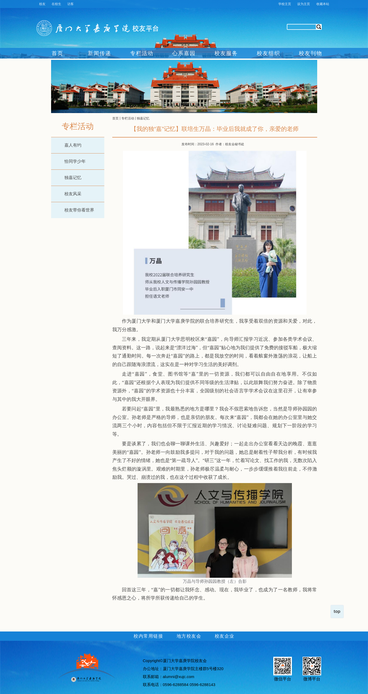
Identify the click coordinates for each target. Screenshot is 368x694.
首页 (57, 53)
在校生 (56, 4)
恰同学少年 (75, 161)
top (337, 611)
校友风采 (72, 194)
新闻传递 (99, 53)
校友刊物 (310, 53)
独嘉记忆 (72, 177)
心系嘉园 (184, 53)
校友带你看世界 (79, 210)
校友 (42, 4)
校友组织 (268, 53)
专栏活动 (142, 53)
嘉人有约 (72, 145)
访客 (70, 4)
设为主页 (303, 4)
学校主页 (284, 4)
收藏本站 (322, 4)
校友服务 (226, 53)
